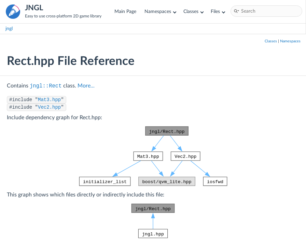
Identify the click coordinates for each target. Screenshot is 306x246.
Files (218, 11)
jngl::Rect (46, 86)
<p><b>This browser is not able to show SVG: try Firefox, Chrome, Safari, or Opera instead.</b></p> (153, 156)
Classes (193, 11)
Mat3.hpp (49, 99)
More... (86, 85)
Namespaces (160, 11)
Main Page (125, 11)
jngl (9, 28)
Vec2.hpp (49, 107)
